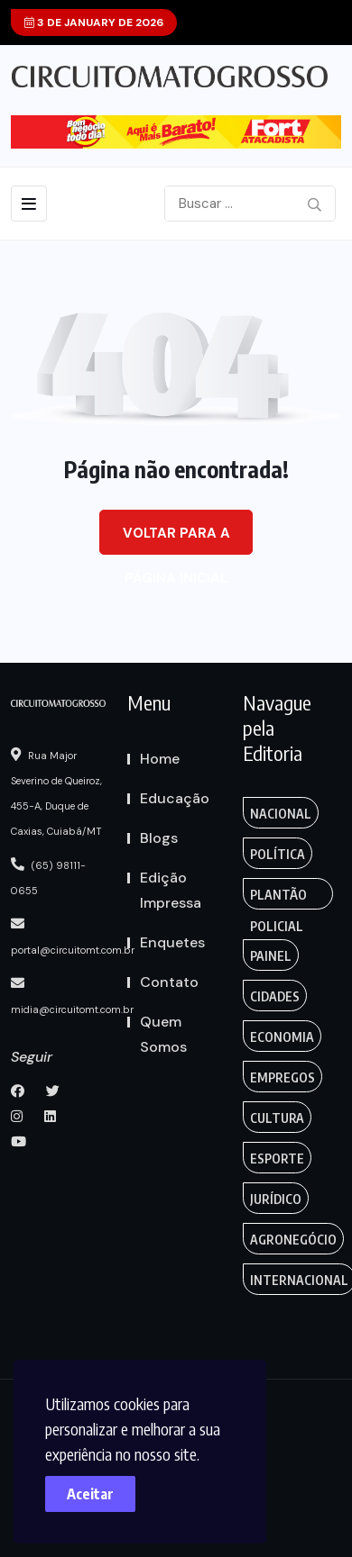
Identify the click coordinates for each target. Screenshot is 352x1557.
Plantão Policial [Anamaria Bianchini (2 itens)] (278, 898)
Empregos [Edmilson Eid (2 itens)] (282, 1077)
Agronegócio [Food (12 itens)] (293, 1239)
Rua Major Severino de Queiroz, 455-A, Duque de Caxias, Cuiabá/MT (56, 792)
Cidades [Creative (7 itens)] (275, 996)
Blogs (159, 837)
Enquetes (172, 942)
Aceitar (90, 1494)
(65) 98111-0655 (48, 877)
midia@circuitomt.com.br (72, 996)
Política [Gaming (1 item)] (277, 854)
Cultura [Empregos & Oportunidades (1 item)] (277, 1118)
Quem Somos (163, 1034)
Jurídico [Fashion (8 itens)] (275, 1199)
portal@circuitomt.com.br (72, 936)
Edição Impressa (170, 890)
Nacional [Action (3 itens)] (280, 813)
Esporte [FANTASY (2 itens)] (277, 1158)
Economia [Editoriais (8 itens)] (282, 1037)
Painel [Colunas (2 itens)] (271, 956)
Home (160, 758)
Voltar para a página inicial (176, 539)
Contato (169, 982)
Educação (174, 798)
